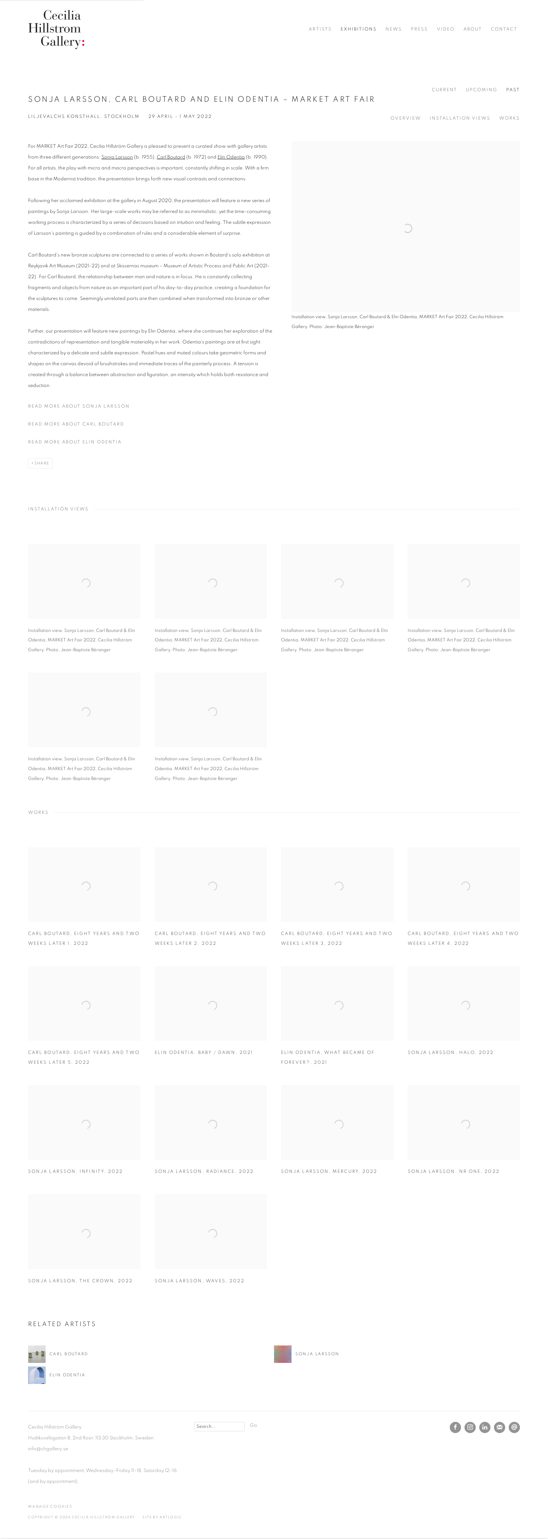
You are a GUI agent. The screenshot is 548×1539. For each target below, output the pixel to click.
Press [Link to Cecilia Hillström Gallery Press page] (419, 29)
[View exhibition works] (406, 152)
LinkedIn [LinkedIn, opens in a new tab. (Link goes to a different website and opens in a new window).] (484, 1427)
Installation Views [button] (460, 118)
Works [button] (509, 118)
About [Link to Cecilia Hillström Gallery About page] (472, 29)
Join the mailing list (499, 1427)
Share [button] (41, 463)
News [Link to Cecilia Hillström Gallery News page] (394, 29)
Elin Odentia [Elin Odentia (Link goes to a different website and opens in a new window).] (231, 157)
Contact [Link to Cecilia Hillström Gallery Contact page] (504, 29)
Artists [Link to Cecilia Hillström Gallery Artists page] (320, 29)
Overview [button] (405, 118)
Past (513, 90)
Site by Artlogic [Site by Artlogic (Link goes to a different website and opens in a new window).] (162, 1517)
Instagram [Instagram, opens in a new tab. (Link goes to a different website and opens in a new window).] (470, 1427)
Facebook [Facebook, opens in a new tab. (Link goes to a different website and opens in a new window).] (455, 1427)
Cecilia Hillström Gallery (56, 29)
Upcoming (481, 90)
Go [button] (253, 1425)
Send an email (514, 1427)
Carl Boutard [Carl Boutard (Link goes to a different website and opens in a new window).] (171, 157)
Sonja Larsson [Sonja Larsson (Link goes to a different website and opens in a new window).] (117, 157)
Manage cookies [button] (50, 1506)
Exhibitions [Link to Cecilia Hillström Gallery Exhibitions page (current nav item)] (359, 29)
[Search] (219, 1426)
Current (444, 90)
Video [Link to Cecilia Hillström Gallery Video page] (446, 29)
